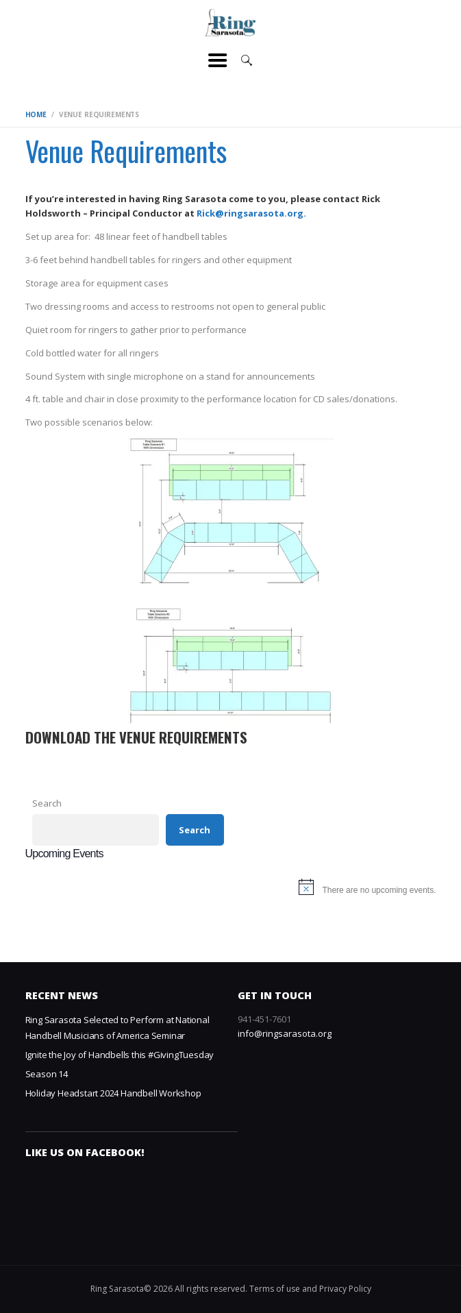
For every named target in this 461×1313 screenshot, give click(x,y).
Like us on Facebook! (85, 1152)
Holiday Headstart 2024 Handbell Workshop (113, 1093)
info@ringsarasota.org (285, 1033)
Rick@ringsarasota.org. (251, 213)
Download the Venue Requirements (136, 737)
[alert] (230, 890)
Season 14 (46, 1074)
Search (47, 803)
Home (36, 114)
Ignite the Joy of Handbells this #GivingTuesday (119, 1054)
